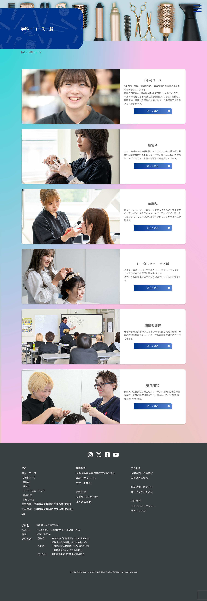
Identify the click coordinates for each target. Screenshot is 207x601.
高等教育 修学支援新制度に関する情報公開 (46, 504)
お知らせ (81, 492)
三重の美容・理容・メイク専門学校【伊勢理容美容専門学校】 (96, 572)
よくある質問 (83, 501)
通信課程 (27, 495)
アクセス (136, 468)
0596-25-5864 (44, 534)
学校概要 (136, 501)
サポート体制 (83, 483)
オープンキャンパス (142, 492)
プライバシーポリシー (143, 505)
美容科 (26, 482)
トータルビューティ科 (34, 490)
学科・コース (29, 473)
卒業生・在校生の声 (87, 496)
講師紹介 (81, 468)
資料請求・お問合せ (142, 487)
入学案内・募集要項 (142, 473)
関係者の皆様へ (139, 478)
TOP (24, 468)
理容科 (26, 486)
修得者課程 (28, 499)
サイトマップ (138, 510)
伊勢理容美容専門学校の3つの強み (95, 473)
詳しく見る (152, 111)
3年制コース (29, 477)
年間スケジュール (86, 478)
